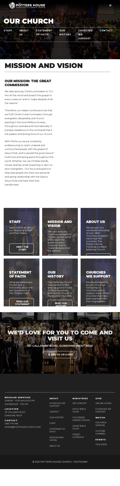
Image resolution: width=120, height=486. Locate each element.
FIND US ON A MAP (60, 355)
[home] (25, 5)
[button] (110, 5)
